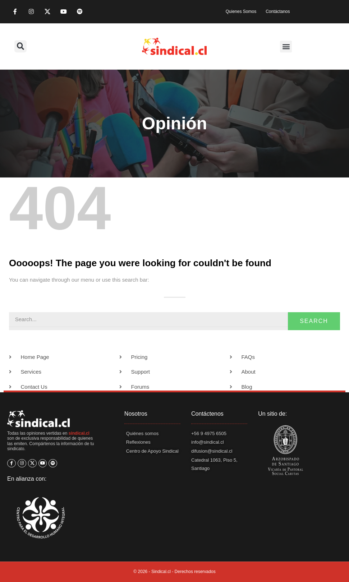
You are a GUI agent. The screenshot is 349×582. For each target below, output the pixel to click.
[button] (20, 46)
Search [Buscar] (314, 321)
